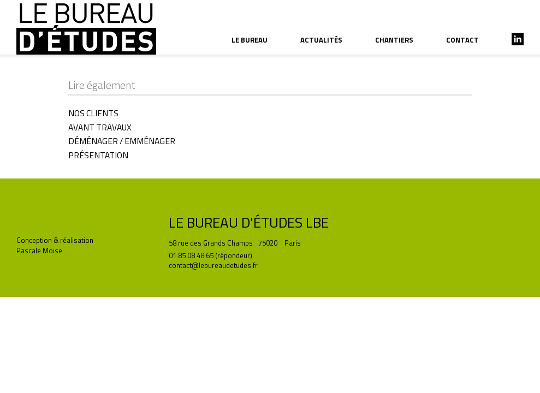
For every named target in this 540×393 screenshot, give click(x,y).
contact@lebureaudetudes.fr (213, 265)
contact (462, 39)
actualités (321, 39)
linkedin (518, 39)
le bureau (250, 39)
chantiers (394, 39)
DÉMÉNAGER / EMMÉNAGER (121, 140)
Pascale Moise (39, 250)
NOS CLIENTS (93, 113)
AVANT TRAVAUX (100, 127)
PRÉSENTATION (98, 155)
